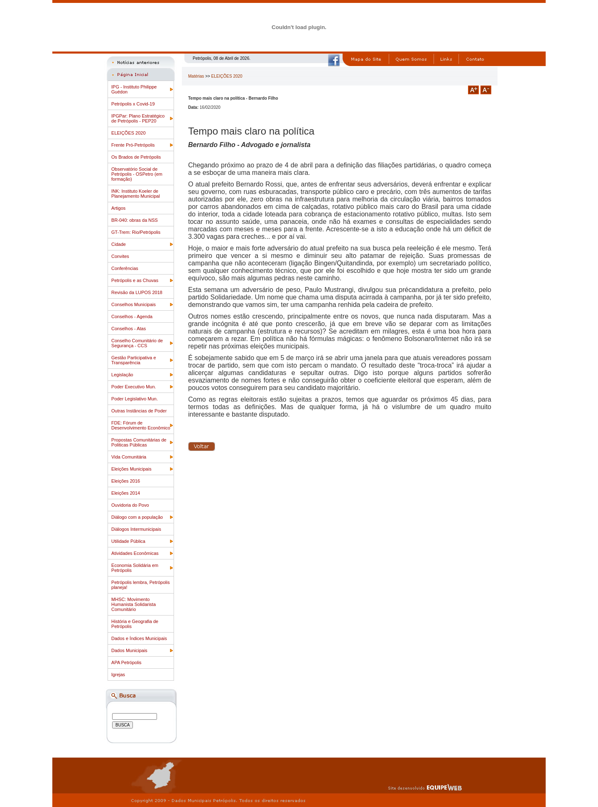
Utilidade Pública (128, 541)
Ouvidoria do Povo (130, 505)
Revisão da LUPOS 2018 (136, 292)
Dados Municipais (129, 650)
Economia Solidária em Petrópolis (134, 568)
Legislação (122, 374)
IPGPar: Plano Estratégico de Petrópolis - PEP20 (137, 118)
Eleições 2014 (125, 493)
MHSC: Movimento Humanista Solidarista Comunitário (133, 604)
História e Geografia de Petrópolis (134, 624)
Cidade (118, 244)
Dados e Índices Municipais (139, 638)
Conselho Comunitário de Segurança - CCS (137, 343)
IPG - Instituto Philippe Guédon (134, 89)
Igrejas (118, 674)
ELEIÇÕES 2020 (128, 132)
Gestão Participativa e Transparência (133, 360)
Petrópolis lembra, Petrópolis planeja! (140, 585)
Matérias (196, 76)
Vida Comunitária (128, 456)
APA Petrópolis (126, 662)
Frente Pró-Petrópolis (133, 144)
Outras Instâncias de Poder (139, 410)
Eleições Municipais (131, 468)
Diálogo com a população (137, 517)
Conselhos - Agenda (131, 316)
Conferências (124, 268)
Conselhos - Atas (128, 328)
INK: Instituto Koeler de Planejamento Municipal (135, 194)
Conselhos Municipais (133, 304)
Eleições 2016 (125, 480)
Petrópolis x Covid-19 (133, 103)
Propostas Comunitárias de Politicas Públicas (139, 442)
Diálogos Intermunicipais (136, 529)
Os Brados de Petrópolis (136, 157)
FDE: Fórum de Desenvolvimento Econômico (140, 425)
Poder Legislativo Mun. (134, 398)
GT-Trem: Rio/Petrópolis (135, 232)
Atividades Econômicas (135, 553)
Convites (120, 256)
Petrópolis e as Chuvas (134, 280)
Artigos (118, 208)
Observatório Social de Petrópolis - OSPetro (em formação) (136, 174)
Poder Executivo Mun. (133, 386)
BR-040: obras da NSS (134, 220)
